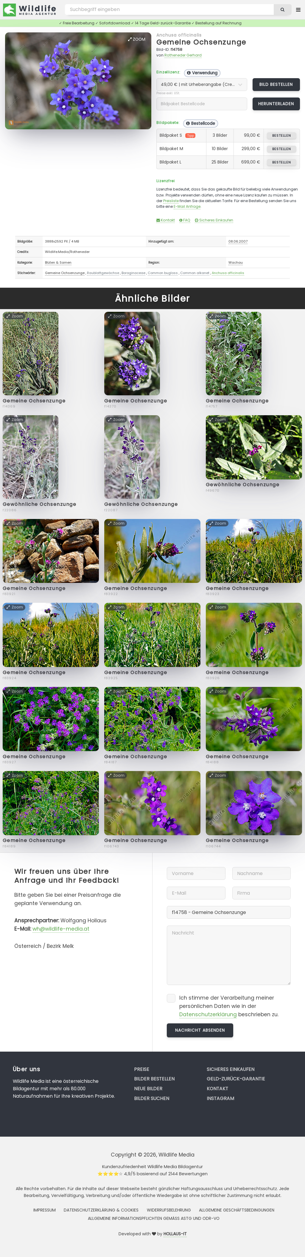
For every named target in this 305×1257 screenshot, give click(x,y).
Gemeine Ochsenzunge (201, 42)
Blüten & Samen (58, 262)
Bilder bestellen (154, 1079)
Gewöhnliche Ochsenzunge (40, 504)
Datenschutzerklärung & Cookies (101, 1210)
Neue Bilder (148, 1088)
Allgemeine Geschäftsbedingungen (236, 1210)
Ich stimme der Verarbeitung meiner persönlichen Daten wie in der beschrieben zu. (228, 1006)
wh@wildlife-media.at (60, 928)
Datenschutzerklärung (208, 1014)
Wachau (235, 262)
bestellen (281, 135)
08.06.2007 (238, 241)
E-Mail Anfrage (187, 206)
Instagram (220, 1098)
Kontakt (165, 220)
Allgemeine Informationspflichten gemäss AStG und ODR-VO (154, 1218)
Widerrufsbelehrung (169, 1210)
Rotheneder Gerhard (183, 55)
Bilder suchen (151, 1098)
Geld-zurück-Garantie (236, 1079)
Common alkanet (194, 272)
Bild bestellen (276, 84)
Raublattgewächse (103, 272)
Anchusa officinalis (179, 35)
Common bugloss (163, 272)
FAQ (184, 220)
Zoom (136, 39)
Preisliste (171, 200)
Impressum (44, 1210)
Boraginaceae (133, 272)
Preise (141, 1069)
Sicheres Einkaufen (214, 220)
